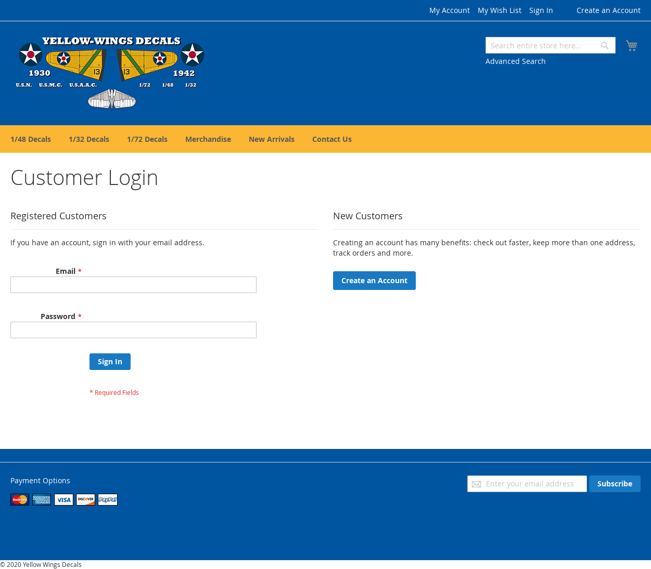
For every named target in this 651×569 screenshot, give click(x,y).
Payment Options (40, 480)
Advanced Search (516, 61)
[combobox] (551, 45)
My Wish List (499, 10)
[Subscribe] (615, 483)
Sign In (541, 10)
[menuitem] (30, 139)
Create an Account (609, 10)
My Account (449, 10)
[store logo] (111, 72)
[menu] (325, 139)
